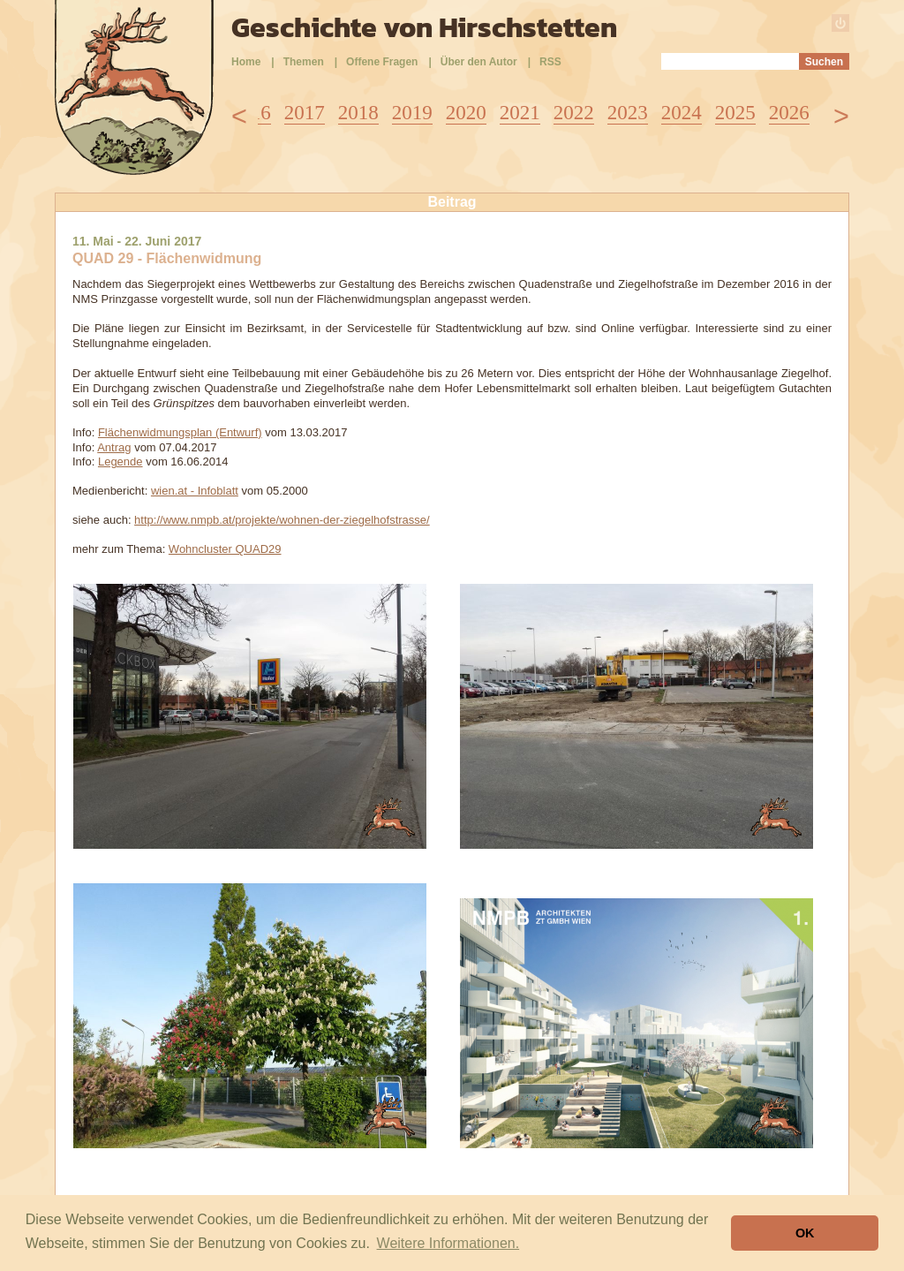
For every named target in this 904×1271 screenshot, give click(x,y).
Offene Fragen (382, 62)
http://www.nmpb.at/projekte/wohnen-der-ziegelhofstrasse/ (282, 519)
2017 (304, 113)
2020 (466, 113)
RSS (550, 62)
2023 (627, 113)
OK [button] (805, 1233)
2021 (520, 113)
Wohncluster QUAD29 (225, 549)
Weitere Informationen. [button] (448, 1243)
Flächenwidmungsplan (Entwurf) (180, 432)
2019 (412, 113)
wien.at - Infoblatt (194, 490)
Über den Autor (479, 62)
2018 (358, 113)
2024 (681, 113)
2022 (574, 113)
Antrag (114, 447)
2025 (735, 113)
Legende (120, 461)
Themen (303, 62)
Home (245, 62)
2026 (789, 113)
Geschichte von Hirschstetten (424, 27)
